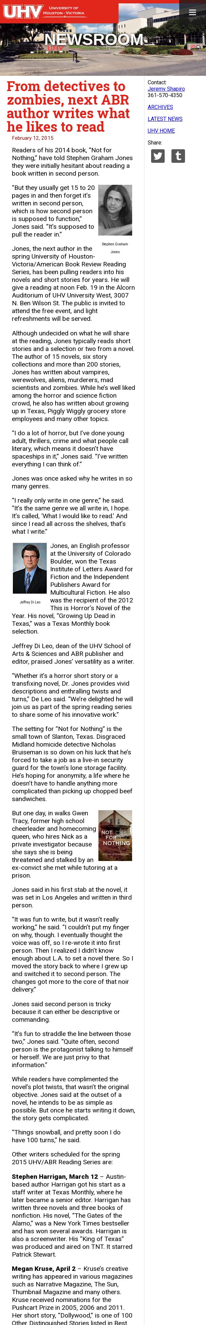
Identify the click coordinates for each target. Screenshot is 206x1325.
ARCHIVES (160, 107)
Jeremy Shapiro (166, 89)
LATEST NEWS (165, 119)
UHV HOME (161, 131)
